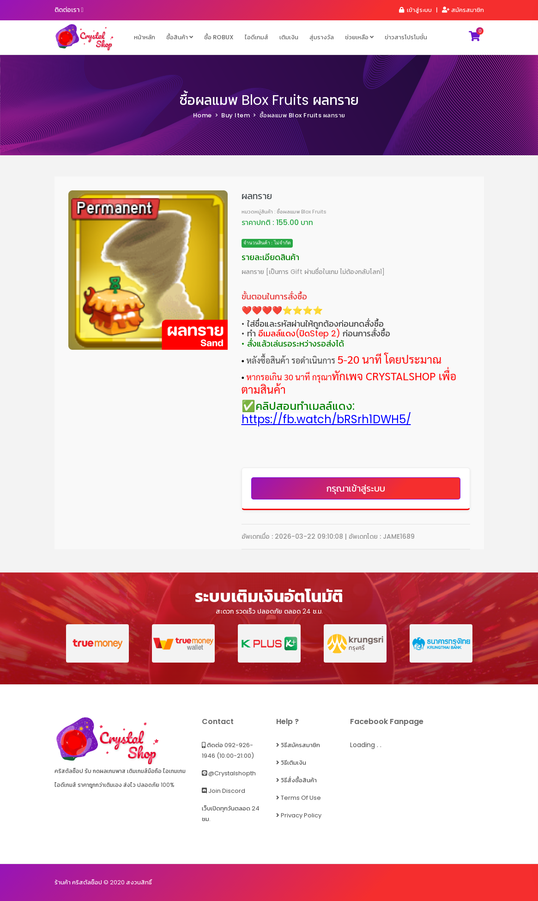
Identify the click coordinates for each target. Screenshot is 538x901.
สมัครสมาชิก (463, 10)
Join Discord (223, 790)
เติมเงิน (288, 37)
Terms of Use (298, 797)
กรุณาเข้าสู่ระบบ (355, 488)
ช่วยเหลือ (359, 37)
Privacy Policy (298, 815)
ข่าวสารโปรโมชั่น (406, 37)
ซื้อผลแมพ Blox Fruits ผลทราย (269, 100)
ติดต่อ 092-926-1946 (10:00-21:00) (228, 750)
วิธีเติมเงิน (291, 762)
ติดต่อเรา (69, 9)
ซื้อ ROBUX (219, 37)
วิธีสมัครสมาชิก (298, 745)
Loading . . (365, 744)
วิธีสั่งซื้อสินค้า (296, 780)
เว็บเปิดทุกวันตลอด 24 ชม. (231, 813)
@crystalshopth (229, 773)
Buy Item (235, 115)
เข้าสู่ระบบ (415, 10)
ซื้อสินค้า (179, 37)
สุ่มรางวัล (321, 37)
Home (202, 115)
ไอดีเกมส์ (256, 37)
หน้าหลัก (144, 37)
